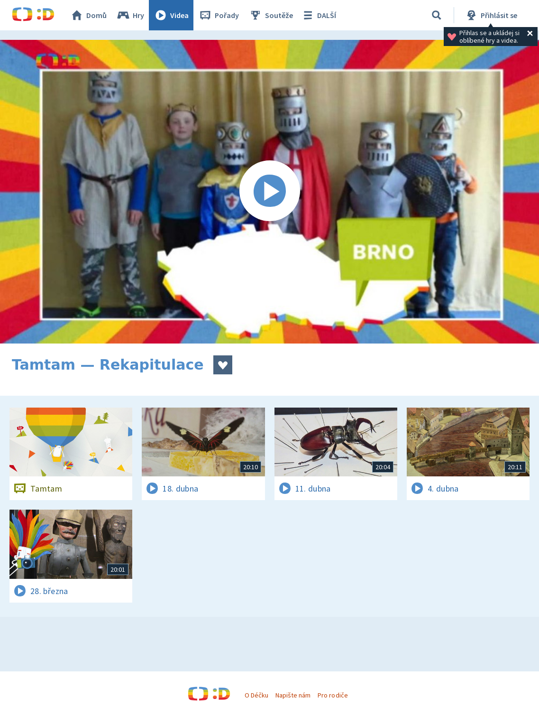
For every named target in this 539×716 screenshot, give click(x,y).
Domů (88, 15)
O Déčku (256, 695)
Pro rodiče (332, 695)
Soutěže (270, 15)
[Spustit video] (269, 192)
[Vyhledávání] (437, 15)
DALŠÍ (318, 15)
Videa (171, 15)
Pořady (218, 15)
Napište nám (293, 695)
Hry (130, 15)
